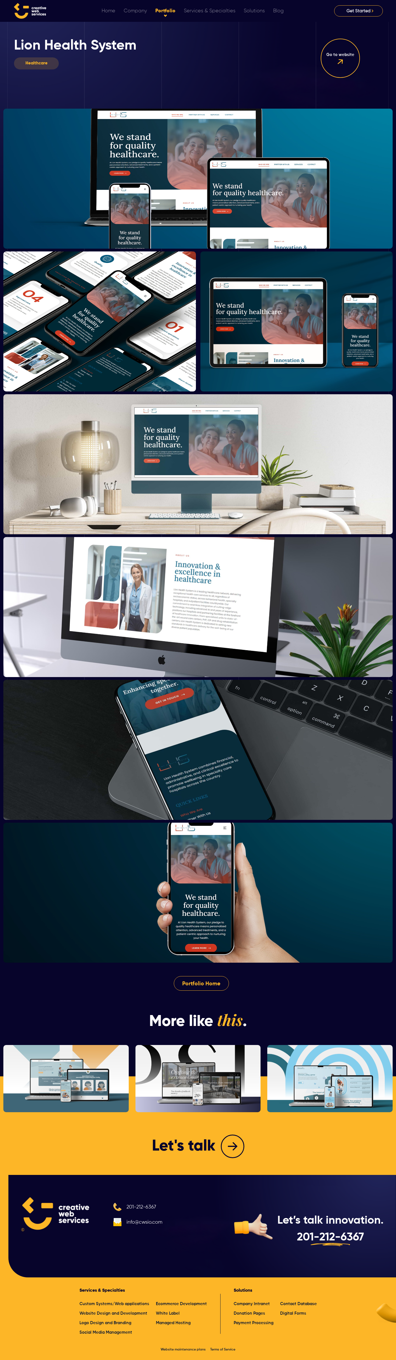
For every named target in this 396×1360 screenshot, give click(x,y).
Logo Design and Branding (105, 1323)
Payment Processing (253, 1323)
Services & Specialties (102, 1290)
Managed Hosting (173, 1323)
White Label (168, 1313)
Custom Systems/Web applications (114, 1304)
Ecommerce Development (181, 1304)
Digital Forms (293, 1313)
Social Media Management (105, 1332)
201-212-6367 (141, 1207)
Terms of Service (222, 1349)
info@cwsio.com (144, 1222)
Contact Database (298, 1304)
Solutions (243, 1290)
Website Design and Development (113, 1313)
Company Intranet (252, 1304)
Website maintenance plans (183, 1349)
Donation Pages (249, 1313)
